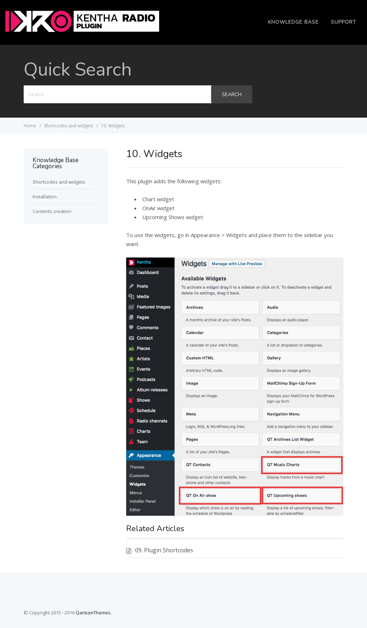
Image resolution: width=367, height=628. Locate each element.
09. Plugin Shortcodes (164, 550)
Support (343, 22)
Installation (45, 196)
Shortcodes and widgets (59, 182)
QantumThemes (93, 612)
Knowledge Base (293, 22)
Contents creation (52, 211)
